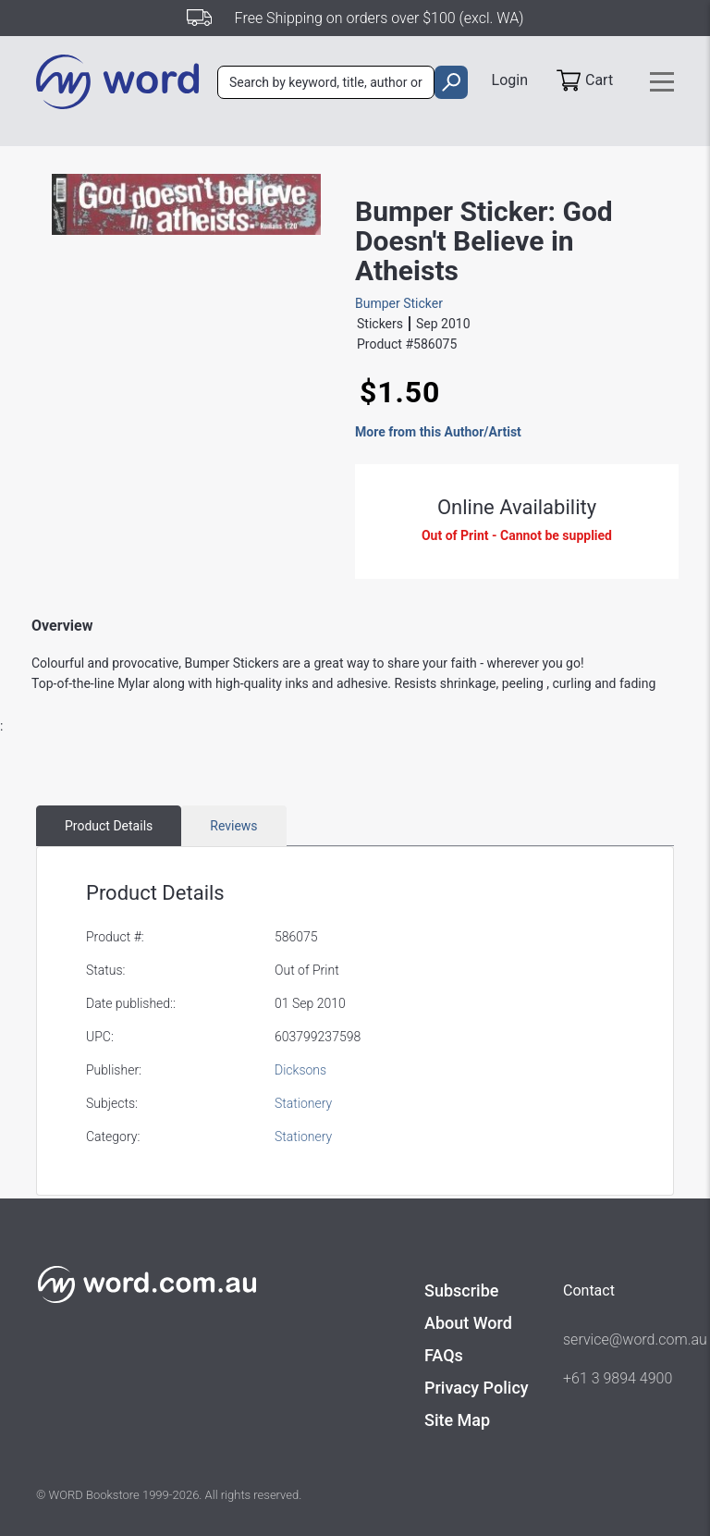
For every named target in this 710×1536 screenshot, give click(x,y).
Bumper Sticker (399, 303)
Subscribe (461, 1290)
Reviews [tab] (233, 825)
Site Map (457, 1420)
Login (510, 80)
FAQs (443, 1355)
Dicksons (300, 1070)
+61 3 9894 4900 (617, 1378)
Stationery (303, 1103)
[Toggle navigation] (662, 82)
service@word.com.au (618, 1339)
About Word (468, 1323)
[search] (451, 82)
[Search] (326, 82)
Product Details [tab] (109, 825)
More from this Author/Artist (438, 431)
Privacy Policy (476, 1387)
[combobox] (326, 82)
